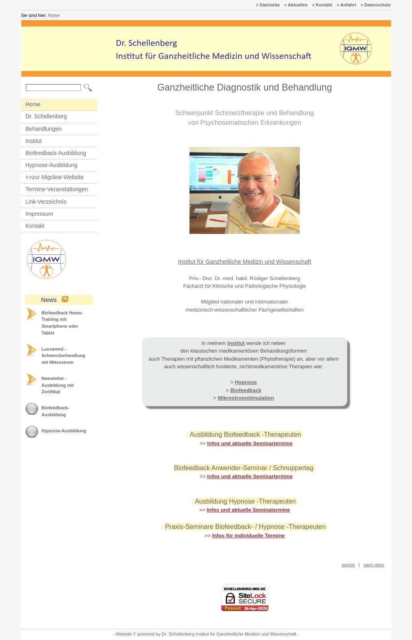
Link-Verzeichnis (45, 201)
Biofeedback (245, 390)
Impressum (39, 214)
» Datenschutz (375, 4)
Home (54, 15)
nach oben (373, 564)
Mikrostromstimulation (246, 398)
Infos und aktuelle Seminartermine (250, 443)
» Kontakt (322, 4)
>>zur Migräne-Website (54, 177)
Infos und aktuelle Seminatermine (248, 510)
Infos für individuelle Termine (248, 536)
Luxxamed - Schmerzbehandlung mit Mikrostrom (63, 356)
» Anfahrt (346, 4)
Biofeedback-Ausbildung (55, 153)
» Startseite (268, 4)
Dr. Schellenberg (46, 116)
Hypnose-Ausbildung (51, 165)
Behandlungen (43, 129)
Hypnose (246, 382)
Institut (33, 141)
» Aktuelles (296, 4)
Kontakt (34, 226)
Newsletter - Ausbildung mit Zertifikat (57, 385)
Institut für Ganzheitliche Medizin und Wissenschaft (244, 261)
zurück (348, 564)
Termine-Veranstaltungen (56, 189)
